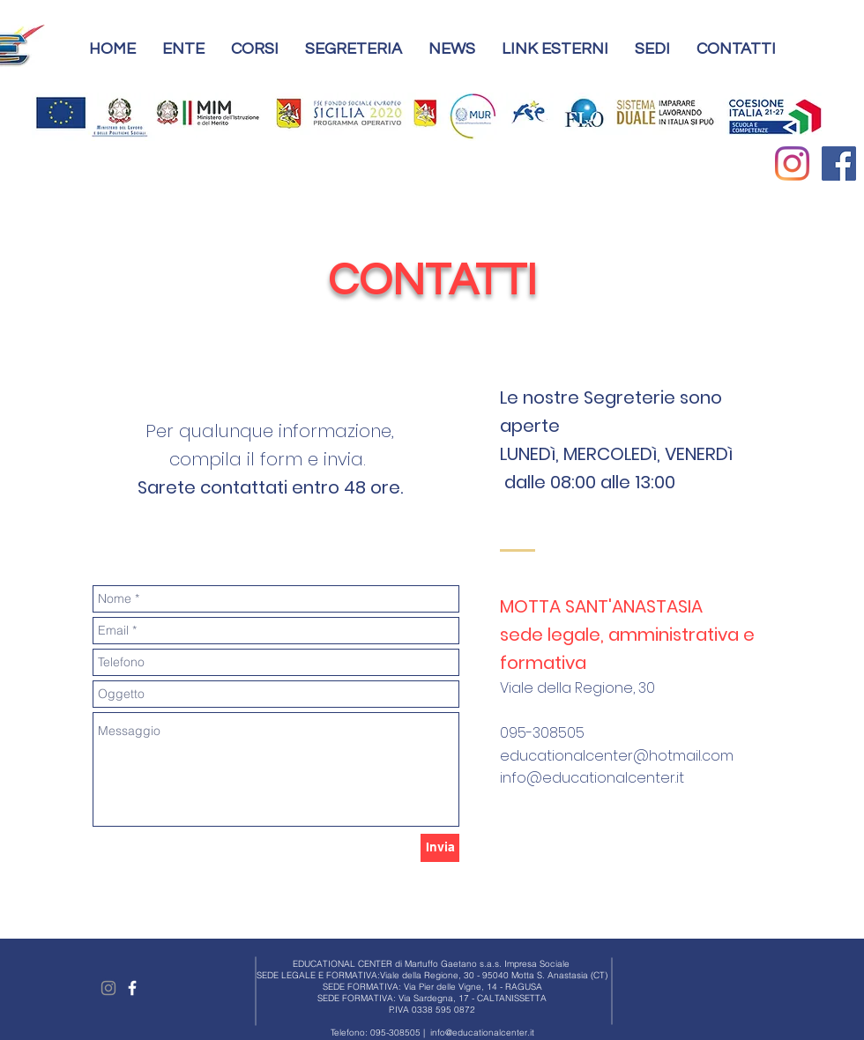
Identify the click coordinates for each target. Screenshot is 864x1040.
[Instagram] (792, 163)
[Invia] (440, 848)
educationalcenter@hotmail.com (617, 756)
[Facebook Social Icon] (839, 163)
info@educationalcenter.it (592, 778)
